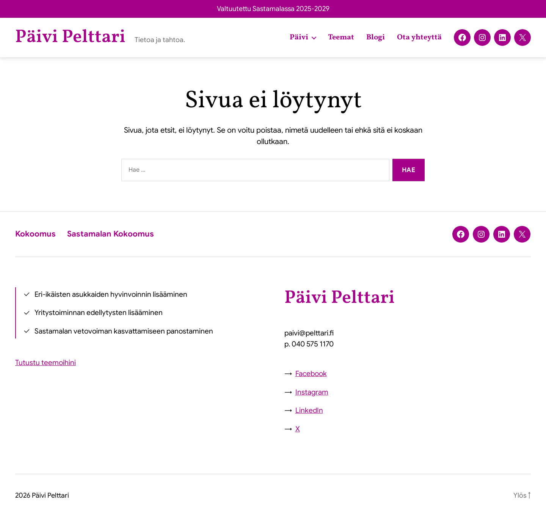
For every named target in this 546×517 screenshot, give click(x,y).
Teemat (341, 37)
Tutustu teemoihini (45, 362)
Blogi (375, 37)
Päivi (299, 37)
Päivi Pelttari (70, 37)
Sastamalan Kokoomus (110, 234)
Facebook (311, 373)
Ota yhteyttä (419, 37)
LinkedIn (309, 410)
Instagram (311, 392)
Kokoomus (35, 234)
